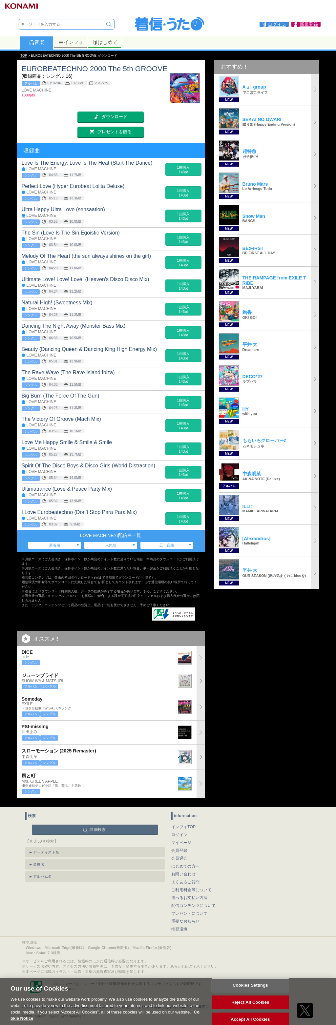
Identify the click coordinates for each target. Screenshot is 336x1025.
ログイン (179, 832)
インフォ (70, 42)
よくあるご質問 (185, 879)
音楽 (36, 42)
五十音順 (166, 545)
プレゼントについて (189, 911)
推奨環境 (179, 926)
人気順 (110, 545)
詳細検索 (98, 827)
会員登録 (179, 848)
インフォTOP (183, 824)
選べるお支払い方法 (189, 895)
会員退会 (179, 855)
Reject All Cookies (250, 1008)
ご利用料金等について (191, 887)
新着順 (54, 545)
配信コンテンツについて (193, 903)
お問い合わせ (183, 871)
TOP (23, 55)
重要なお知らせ (185, 918)
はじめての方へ (185, 863)
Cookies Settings (250, 991)
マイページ (181, 840)
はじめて (104, 42)
